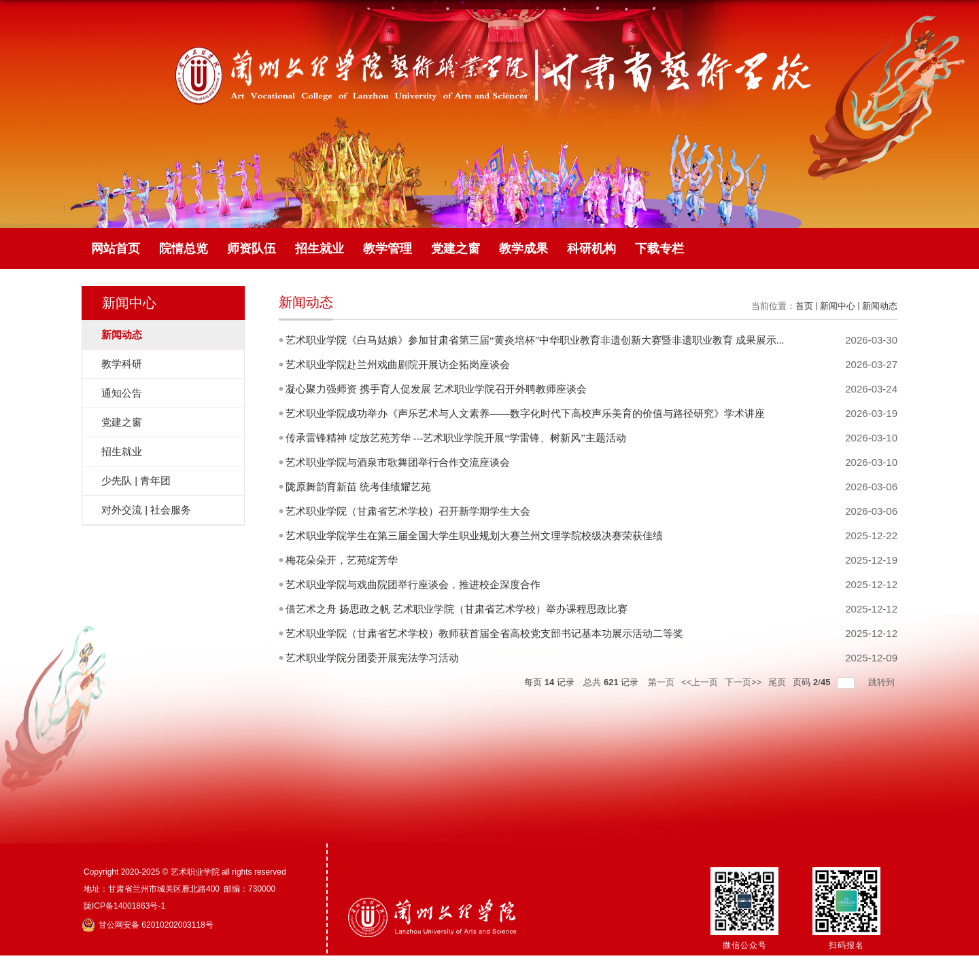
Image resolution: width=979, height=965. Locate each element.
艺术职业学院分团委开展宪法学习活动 (372, 658)
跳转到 (882, 682)
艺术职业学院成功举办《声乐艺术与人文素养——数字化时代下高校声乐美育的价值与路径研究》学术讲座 (525, 413)
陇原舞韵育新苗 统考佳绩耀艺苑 (358, 486)
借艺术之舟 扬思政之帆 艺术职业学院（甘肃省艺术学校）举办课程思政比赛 (457, 609)
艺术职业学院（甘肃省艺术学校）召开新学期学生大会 (408, 511)
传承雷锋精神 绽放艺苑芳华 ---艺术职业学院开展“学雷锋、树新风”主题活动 (456, 438)
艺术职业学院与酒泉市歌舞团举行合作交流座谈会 (398, 462)
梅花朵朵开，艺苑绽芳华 (342, 560)
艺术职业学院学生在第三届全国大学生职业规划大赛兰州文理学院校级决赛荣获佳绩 (474, 535)
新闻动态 (879, 306)
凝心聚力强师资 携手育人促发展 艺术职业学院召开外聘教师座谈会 (436, 389)
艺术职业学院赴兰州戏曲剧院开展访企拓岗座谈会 (398, 364)
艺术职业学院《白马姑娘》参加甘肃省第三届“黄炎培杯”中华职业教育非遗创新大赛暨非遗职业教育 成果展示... (535, 340)
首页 (804, 306)
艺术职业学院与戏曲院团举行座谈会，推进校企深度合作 (413, 584)
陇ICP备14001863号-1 (124, 906)
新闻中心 (837, 306)
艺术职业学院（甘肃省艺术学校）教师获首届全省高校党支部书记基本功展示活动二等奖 (484, 633)
